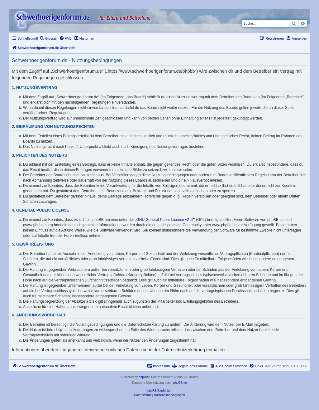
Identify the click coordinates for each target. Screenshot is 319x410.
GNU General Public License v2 (162, 219)
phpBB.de (180, 382)
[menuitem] (48, 38)
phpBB (143, 377)
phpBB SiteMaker (159, 391)
